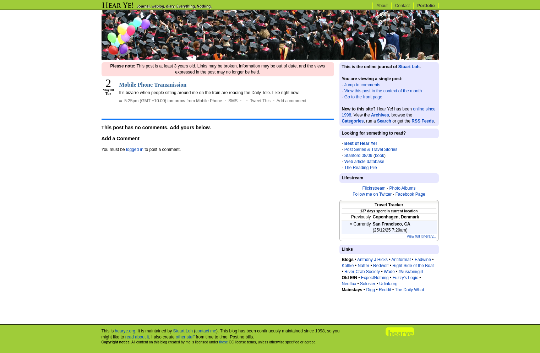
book (379, 155)
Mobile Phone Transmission (153, 85)
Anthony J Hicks (372, 259)
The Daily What (409, 289)
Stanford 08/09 (358, 155)
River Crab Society (362, 271)
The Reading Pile (360, 167)
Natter (363, 265)
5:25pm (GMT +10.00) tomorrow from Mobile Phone (170, 100)
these (223, 342)
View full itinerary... (421, 236)
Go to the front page (363, 96)
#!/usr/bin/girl (411, 271)
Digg (370, 289)
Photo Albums (402, 188)
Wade (389, 271)
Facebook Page (410, 194)
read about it (137, 337)
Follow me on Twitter (372, 194)
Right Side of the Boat (413, 265)
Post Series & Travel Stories (370, 149)
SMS (233, 100)
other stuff (185, 337)
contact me (205, 330)
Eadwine (423, 259)
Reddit (385, 289)
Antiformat (401, 259)
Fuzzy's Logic (405, 277)
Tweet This (260, 100)
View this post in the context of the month (383, 90)
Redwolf (380, 265)
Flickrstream (373, 188)
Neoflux (349, 283)
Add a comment (291, 100)
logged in (134, 149)
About (381, 5)
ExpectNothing (375, 277)
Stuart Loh (409, 66)
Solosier (367, 283)
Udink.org (388, 283)
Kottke (348, 265)
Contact (402, 5)
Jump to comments (362, 84)
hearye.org (125, 330)
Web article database (364, 161)
